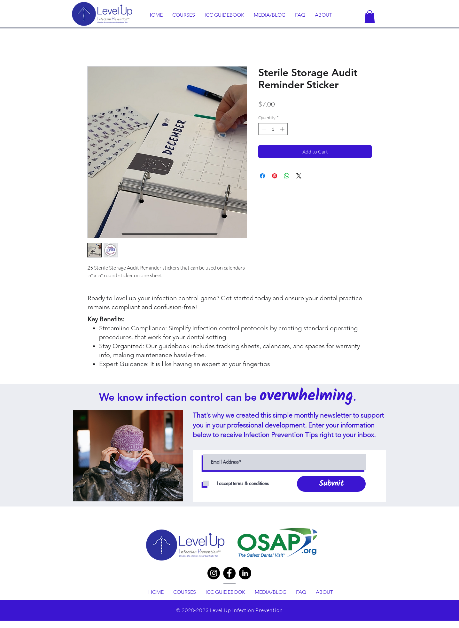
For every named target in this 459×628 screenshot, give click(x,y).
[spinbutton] (273, 129)
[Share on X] (299, 176)
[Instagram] (213, 573)
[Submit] (331, 484)
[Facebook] (229, 573)
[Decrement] (263, 129)
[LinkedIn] (245, 573)
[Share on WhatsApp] (287, 176)
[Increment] (283, 129)
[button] (369, 16)
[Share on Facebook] (262, 176)
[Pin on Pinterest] (274, 176)
